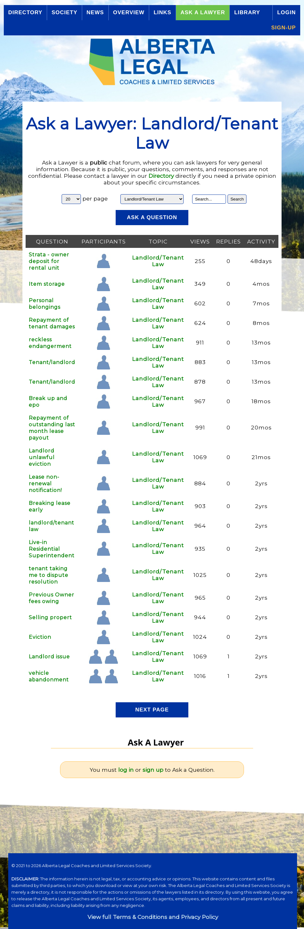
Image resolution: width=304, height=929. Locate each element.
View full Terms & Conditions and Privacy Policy (153, 917)
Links (162, 12)
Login (286, 12)
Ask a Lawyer (202, 12)
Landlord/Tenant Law (158, 260)
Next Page (152, 710)
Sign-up (283, 28)
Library (247, 12)
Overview (128, 12)
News (95, 12)
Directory (25, 12)
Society (64, 12)
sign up (153, 769)
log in (126, 769)
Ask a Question (152, 217)
